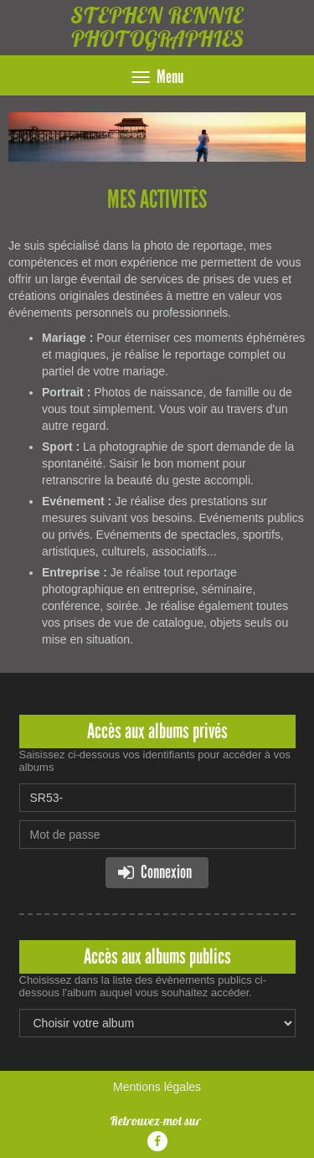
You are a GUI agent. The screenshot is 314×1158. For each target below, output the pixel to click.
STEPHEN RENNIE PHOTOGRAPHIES (157, 27)
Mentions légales (157, 1086)
